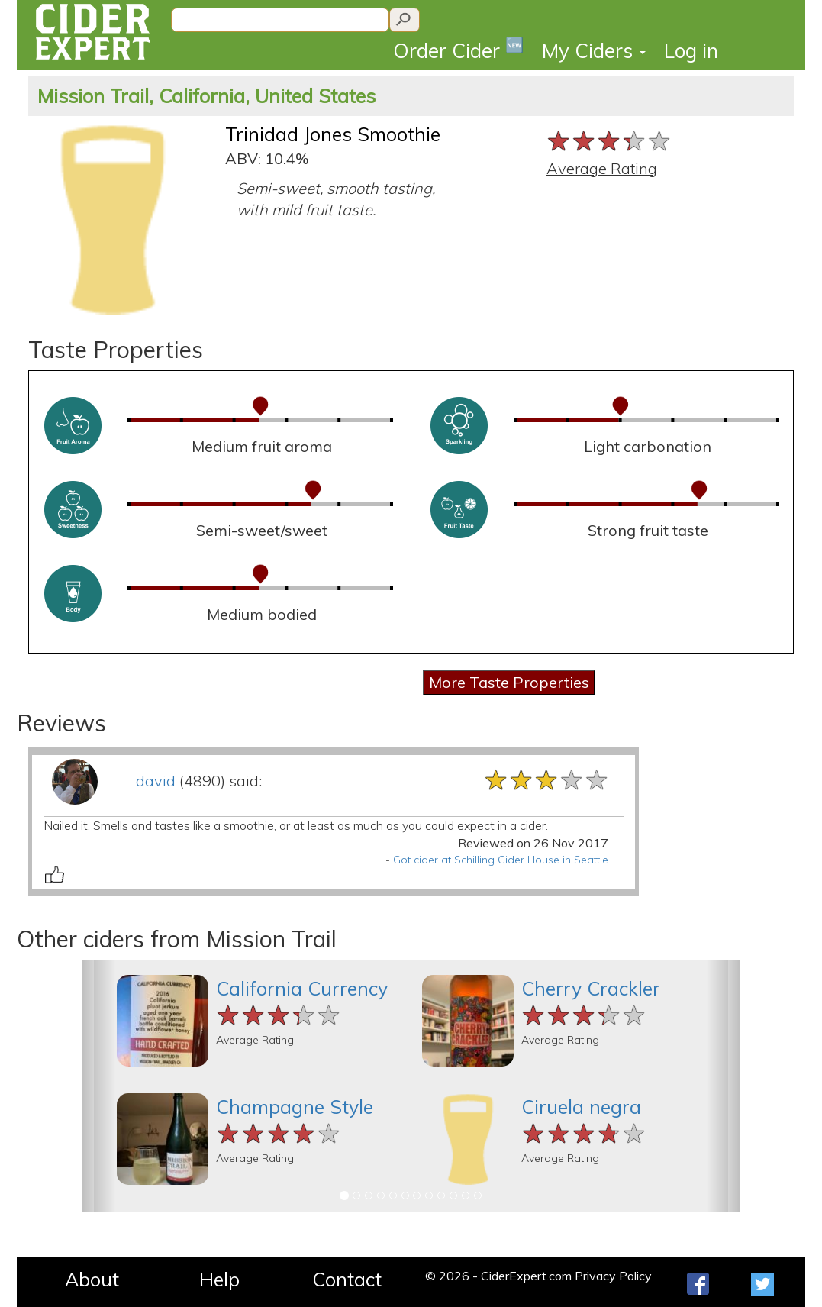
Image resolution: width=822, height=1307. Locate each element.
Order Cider (458, 49)
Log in (691, 50)
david (156, 780)
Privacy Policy (613, 1275)
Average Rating (601, 168)
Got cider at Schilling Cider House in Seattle (500, 859)
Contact (347, 1279)
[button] (98, 1086)
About (92, 1279)
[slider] (609, 140)
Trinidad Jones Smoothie (332, 134)
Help (219, 1279)
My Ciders (594, 50)
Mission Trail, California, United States (206, 96)
